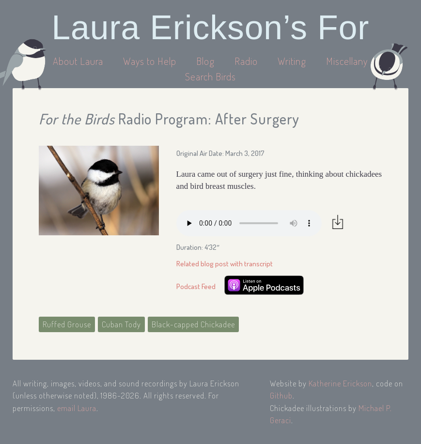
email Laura (76, 408)
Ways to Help (151, 60)
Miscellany (347, 60)
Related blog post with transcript (224, 263)
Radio (247, 60)
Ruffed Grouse (67, 324)
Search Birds (210, 76)
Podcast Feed (196, 286)
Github (281, 395)
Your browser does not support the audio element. (249, 223)
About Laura (79, 60)
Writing (292, 60)
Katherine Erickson (340, 383)
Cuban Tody (121, 324)
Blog (205, 60)
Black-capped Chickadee (193, 324)
